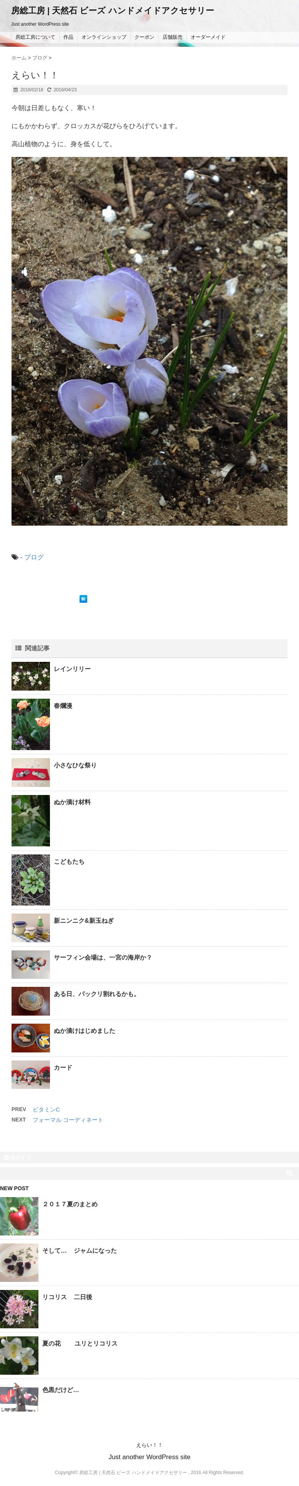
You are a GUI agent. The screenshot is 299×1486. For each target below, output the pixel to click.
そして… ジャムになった (79, 1250)
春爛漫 (63, 706)
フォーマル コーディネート (68, 1120)
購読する (18, 1157)
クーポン (144, 37)
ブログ (34, 557)
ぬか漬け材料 (72, 802)
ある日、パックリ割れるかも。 (97, 994)
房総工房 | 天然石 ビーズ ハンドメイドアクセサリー (112, 10)
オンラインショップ (103, 37)
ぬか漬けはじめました (84, 1031)
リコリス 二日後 (67, 1297)
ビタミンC (46, 1109)
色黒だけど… (60, 1390)
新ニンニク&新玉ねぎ (84, 920)
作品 (68, 37)
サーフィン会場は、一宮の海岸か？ (103, 957)
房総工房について (35, 37)
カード (63, 1067)
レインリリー (72, 669)
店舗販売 (173, 37)
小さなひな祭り (75, 765)
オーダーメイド (208, 37)
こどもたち (69, 861)
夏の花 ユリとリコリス (80, 1343)
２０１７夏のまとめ (70, 1204)
